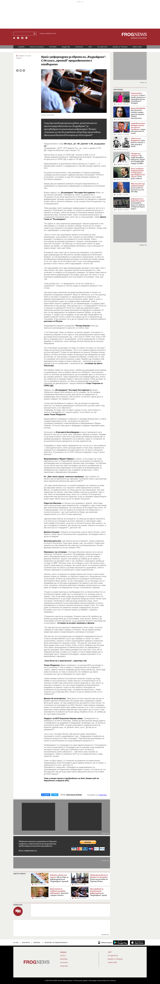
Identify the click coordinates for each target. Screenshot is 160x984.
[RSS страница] (26, 38)
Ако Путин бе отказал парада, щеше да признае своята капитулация (138, 113)
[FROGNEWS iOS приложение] (137, 942)
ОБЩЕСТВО (66, 47)
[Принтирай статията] (24, 70)
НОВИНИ (21, 47)
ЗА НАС (16, 942)
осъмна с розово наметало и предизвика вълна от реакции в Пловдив (138, 98)
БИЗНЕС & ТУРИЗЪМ (120, 47)
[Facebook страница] (18, 38)
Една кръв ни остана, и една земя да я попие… (138, 142)
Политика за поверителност (56, 942)
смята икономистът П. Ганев (138, 128)
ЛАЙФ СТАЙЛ (137, 47)
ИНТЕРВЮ (52, 47)
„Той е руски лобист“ (138, 174)
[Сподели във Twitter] (20, 70)
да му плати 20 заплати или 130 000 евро (138, 188)
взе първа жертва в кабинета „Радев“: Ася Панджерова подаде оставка (138, 159)
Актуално (64, 962)
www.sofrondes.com (103, 980)
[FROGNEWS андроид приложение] (120, 942)
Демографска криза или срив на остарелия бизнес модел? (138, 204)
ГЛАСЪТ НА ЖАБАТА (37, 47)
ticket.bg (113, 980)
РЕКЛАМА (36, 942)
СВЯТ (90, 47)
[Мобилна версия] (105, 942)
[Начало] (14, 38)
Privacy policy (78, 980)
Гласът (63, 955)
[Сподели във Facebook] (17, 70)
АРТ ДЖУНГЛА (102, 47)
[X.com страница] (22, 38)
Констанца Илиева (74, 795)
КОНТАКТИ (26, 942)
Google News (103, 795)
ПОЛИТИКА (79, 47)
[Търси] (34, 33)
